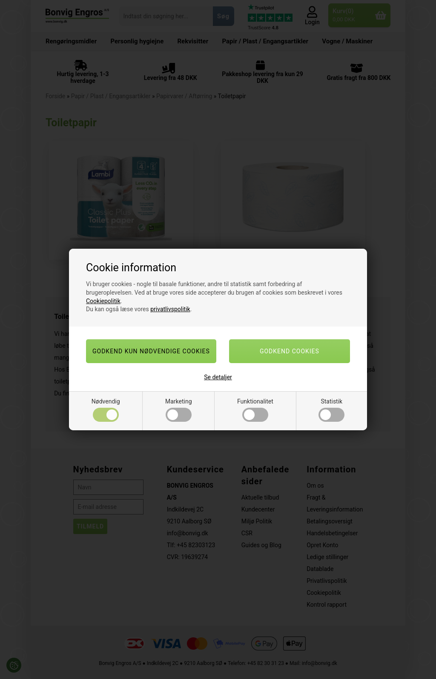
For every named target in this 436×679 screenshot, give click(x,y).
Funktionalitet (255, 410)
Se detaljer (218, 377)
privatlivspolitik (170, 309)
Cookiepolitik (103, 301)
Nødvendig (106, 410)
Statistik (331, 410)
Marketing (178, 410)
